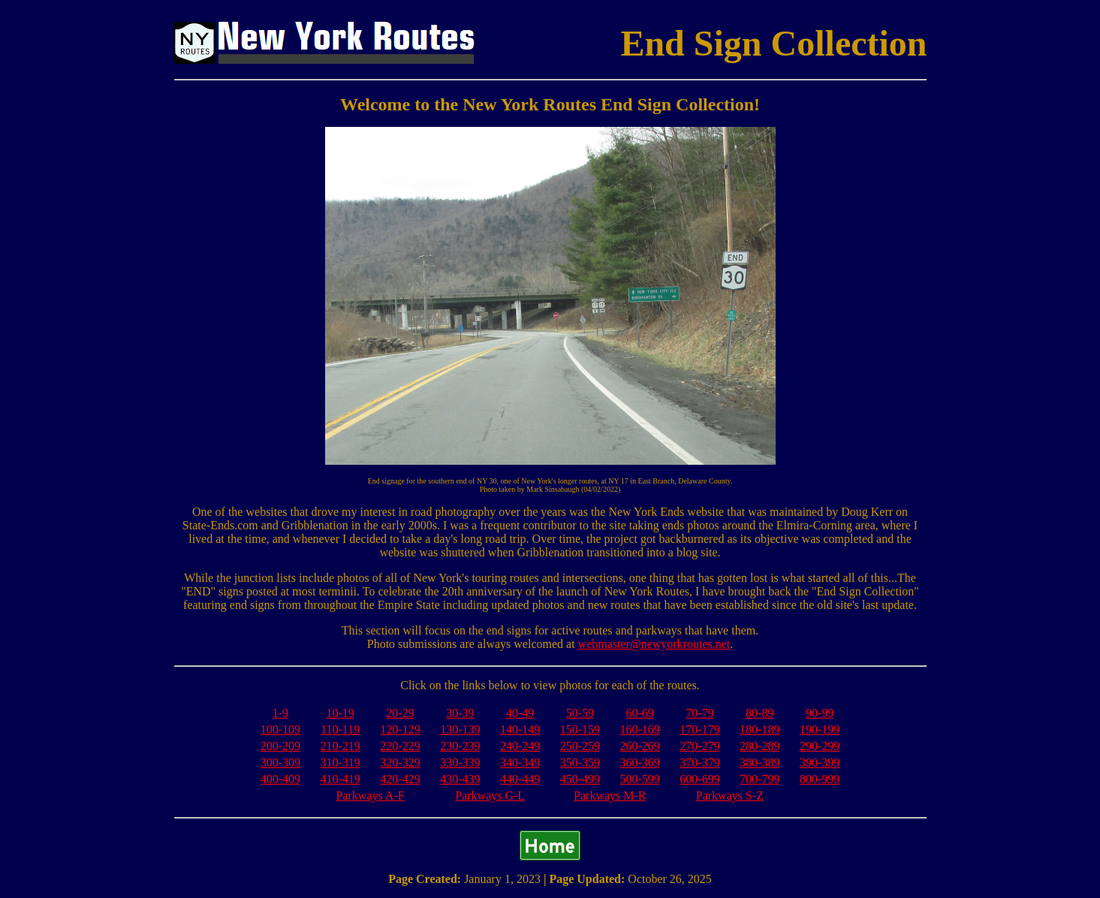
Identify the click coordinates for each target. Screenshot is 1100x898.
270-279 (699, 746)
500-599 (640, 779)
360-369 (640, 762)
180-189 (759, 729)
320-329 (400, 762)
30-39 (460, 713)
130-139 (460, 729)
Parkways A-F (370, 795)
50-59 (580, 713)
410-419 (340, 779)
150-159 (580, 729)
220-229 (400, 746)
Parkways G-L (490, 795)
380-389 (759, 762)
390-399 (819, 762)
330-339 (460, 762)
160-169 (640, 729)
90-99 (819, 713)
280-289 (759, 746)
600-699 (699, 779)
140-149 (520, 729)
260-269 (640, 746)
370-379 (699, 762)
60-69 (640, 713)
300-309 (280, 762)
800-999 (819, 779)
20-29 (400, 713)
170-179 (699, 729)
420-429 (400, 779)
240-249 (520, 746)
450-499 (580, 779)
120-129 (400, 729)
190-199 (819, 729)
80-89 (759, 713)
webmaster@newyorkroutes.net (654, 643)
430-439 (460, 779)
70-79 (699, 713)
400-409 (280, 779)
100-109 (280, 729)
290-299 (819, 746)
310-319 (340, 762)
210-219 (340, 746)
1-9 (280, 713)
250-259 (580, 746)
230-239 (460, 746)
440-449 (520, 779)
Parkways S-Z (730, 795)
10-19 (340, 713)
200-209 (280, 746)
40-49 (520, 713)
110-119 (340, 729)
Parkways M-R (610, 795)
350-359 (580, 762)
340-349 (520, 762)
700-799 (759, 779)
